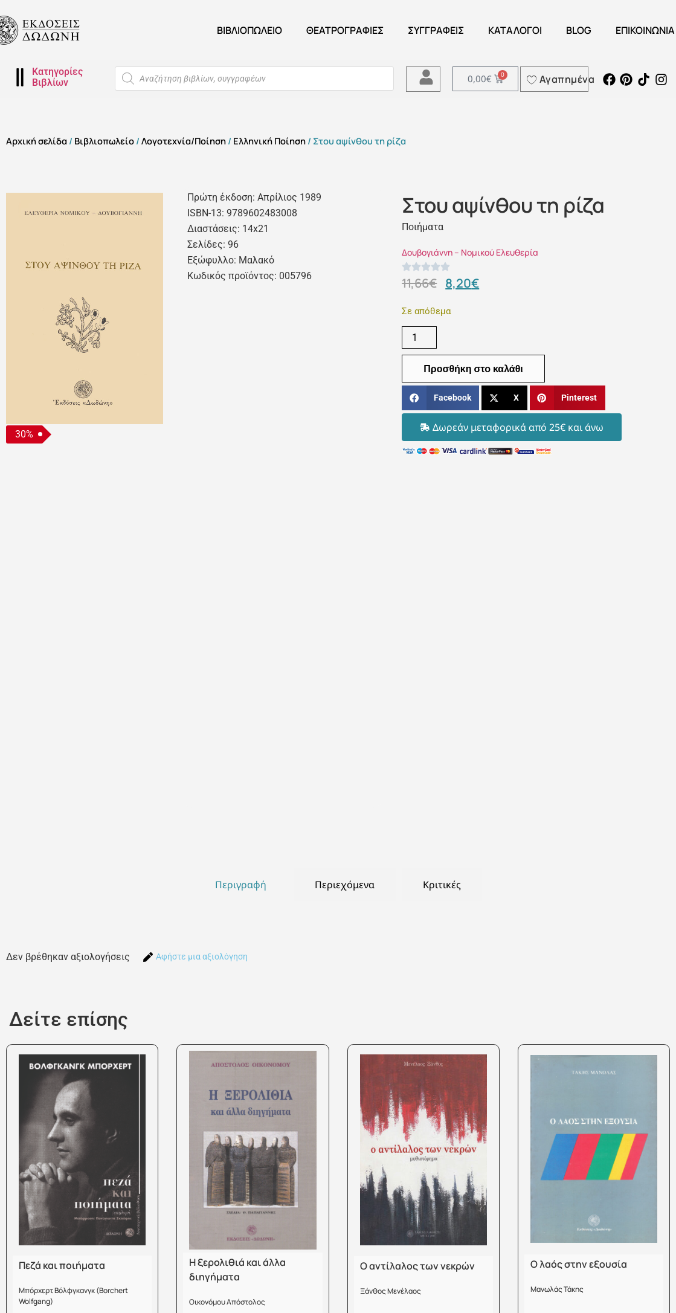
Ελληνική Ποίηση (269, 141)
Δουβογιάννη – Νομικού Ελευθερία (470, 252)
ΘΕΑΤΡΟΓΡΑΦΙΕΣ (345, 30)
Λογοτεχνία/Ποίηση (183, 141)
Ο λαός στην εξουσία (578, 1264)
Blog (578, 30)
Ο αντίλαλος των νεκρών (417, 1266)
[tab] (241, 884)
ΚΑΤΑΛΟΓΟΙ (515, 30)
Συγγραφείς (436, 30)
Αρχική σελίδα (36, 141)
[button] (440, 398)
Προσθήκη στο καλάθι (473, 368)
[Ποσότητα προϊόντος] (419, 337)
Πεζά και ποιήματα (62, 1265)
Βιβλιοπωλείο (249, 30)
